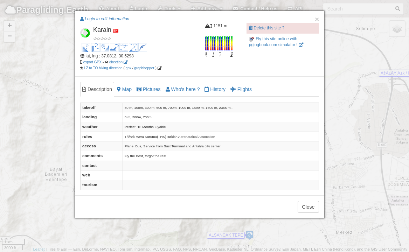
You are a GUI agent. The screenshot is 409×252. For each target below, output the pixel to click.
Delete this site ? (266, 28)
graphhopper (144, 68)
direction (118, 62)
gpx (128, 68)
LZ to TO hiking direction (103, 68)
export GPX (92, 62)
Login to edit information (104, 18)
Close (308, 207)
